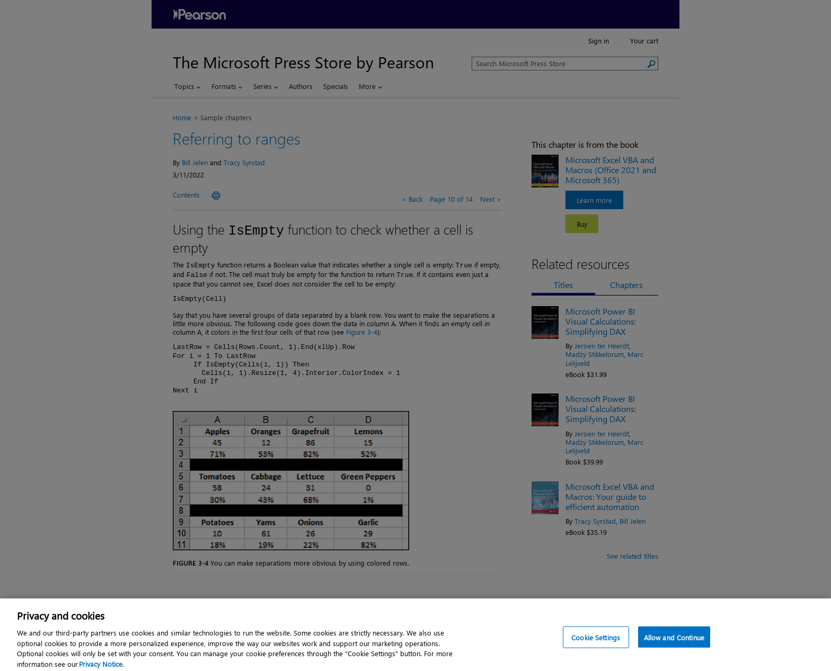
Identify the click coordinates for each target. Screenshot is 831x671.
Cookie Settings (595, 642)
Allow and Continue (674, 642)
